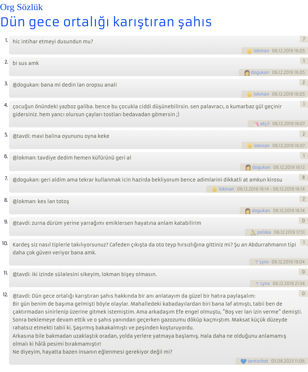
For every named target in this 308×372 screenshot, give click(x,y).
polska (264, 232)
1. (6, 40)
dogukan (260, 72)
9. (6, 222)
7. (6, 178)
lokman (261, 50)
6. (6, 156)
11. (6, 273)
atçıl (264, 123)
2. (6, 62)
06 (275, 50)
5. (6, 135)
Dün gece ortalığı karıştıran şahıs (106, 22)
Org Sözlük (21, 7)
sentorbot (257, 361)
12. (5, 295)
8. (6, 200)
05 (273, 361)
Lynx (264, 261)
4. (6, 105)
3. (6, 83)
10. (5, 243)
